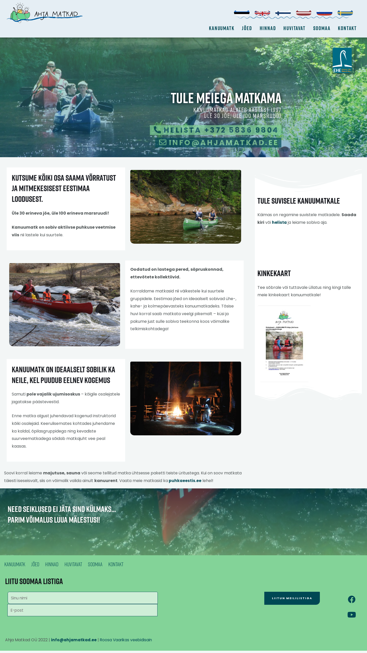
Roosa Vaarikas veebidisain (128, 642)
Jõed (247, 28)
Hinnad (268, 28)
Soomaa (322, 28)
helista (279, 231)
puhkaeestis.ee (152, 481)
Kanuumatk (221, 28)
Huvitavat (294, 28)
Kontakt (347, 28)
